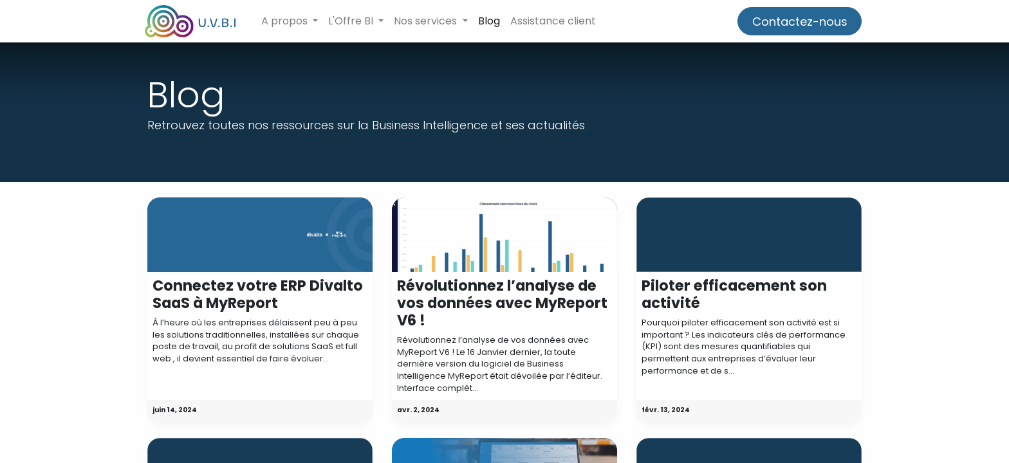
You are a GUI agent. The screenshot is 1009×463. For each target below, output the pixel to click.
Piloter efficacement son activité (734, 294)
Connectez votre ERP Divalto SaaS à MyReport (258, 294)
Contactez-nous (796, 22)
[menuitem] (492, 21)
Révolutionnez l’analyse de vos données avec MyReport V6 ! (502, 303)
